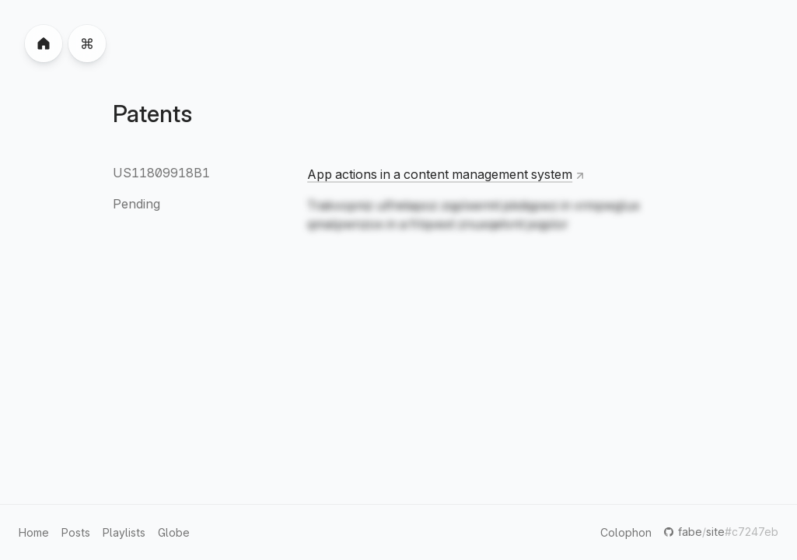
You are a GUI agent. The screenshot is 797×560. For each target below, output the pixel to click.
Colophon (626, 532)
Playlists (124, 532)
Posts (75, 532)
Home (34, 532)
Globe (174, 532)
